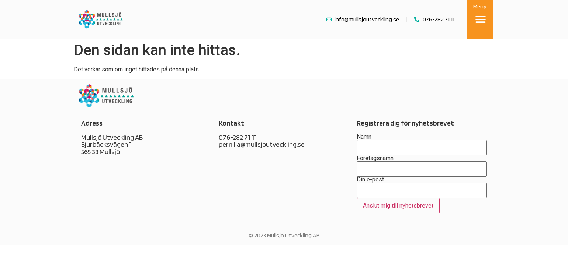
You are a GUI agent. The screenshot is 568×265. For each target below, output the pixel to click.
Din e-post (422, 195)
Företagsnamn (422, 163)
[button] (480, 19)
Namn (422, 142)
